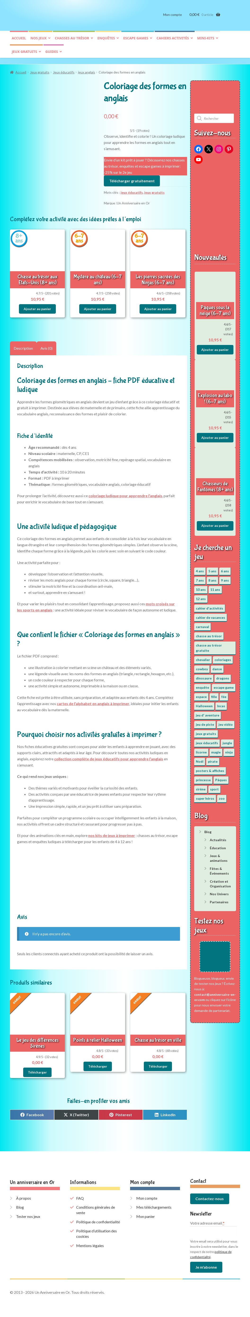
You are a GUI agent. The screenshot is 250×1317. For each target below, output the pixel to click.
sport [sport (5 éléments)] (214, 787)
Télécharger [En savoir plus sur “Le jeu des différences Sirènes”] (37, 1070)
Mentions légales (90, 1243)
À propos (23, 1195)
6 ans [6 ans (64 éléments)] (225, 569)
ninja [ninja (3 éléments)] (229, 750)
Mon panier (145, 1214)
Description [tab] (23, 346)
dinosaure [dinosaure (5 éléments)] (204, 676)
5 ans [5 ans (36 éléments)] (212, 569)
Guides (51, 55)
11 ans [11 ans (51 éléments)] (215, 587)
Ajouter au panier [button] (37, 306)
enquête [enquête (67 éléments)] (202, 685)
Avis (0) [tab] (46, 346)
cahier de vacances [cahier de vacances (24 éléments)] (210, 615)
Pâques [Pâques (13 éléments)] (221, 778)
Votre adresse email (207, 1221)
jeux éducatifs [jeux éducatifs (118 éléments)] (207, 741)
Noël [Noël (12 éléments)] (199, 759)
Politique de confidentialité (98, 1219)
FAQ (80, 1195)
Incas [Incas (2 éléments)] (221, 704)
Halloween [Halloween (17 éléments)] (204, 704)
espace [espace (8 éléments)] (201, 694)
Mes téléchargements (153, 1204)
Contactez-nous (209, 1196)
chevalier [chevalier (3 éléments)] (203, 657)
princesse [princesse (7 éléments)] (203, 778)
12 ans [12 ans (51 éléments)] (201, 597)
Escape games (135, 42)
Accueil (19, 42)
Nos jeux (39, 42)
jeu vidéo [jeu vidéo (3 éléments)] (226, 722)
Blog (207, 829)
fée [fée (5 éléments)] (223, 694)
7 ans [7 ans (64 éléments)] (200, 578)
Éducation (218, 846)
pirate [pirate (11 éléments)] (213, 759)
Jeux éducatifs (64, 70)
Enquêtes (106, 42)
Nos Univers (219, 892)
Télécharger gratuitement (132, 178)
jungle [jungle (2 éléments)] (227, 741)
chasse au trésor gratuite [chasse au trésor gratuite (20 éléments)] (209, 645)
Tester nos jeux (28, 1214)
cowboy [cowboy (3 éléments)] (202, 667)
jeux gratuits (154, 190)
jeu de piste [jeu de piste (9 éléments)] (205, 722)
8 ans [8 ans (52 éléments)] (212, 578)
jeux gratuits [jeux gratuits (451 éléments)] (206, 731)
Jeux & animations (219, 856)
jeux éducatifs (132, 190)
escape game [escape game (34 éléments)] (224, 685)
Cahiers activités (173, 42)
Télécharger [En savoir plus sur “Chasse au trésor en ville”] (158, 1064)
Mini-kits (205, 42)
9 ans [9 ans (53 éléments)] (225, 578)
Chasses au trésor (72, 42)
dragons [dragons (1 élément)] (222, 676)
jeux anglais (86, 70)
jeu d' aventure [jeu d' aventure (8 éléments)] (207, 713)
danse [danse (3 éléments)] (217, 667)
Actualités (218, 837)
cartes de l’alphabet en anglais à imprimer (93, 701)
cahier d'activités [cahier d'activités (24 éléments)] (209, 606)
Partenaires (219, 900)
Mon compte (172, 18)
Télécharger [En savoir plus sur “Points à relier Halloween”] (97, 1064)
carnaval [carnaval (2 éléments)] (202, 624)
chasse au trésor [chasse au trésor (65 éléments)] (209, 634)
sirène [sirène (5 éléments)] (201, 787)
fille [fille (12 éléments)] (214, 694)
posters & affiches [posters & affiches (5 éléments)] (210, 768)
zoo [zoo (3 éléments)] (222, 796)
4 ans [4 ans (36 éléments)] (200, 569)
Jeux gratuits (24, 55)
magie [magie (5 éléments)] (216, 750)
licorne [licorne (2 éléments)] (201, 750)
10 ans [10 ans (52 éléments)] (201, 587)
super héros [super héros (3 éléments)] (205, 796)
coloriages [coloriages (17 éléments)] (223, 657)
